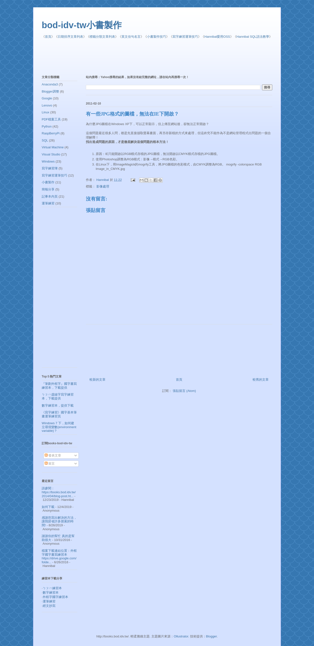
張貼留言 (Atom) (184, 391)
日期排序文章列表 (70, 36)
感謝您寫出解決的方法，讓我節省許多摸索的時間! (59, 521)
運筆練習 (48, 203)
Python (47, 126)
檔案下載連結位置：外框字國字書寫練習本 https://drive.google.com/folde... (59, 556)
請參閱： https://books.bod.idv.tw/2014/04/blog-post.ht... (59, 492)
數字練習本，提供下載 (58, 405)
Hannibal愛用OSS (217, 36)
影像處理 (102, 186)
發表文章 (53, 455)
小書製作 (48, 182)
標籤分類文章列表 (102, 36)
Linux (45, 112)
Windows (48, 161)
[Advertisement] (161, 57)
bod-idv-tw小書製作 (82, 25)
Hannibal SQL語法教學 (252, 36)
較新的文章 (97, 379)
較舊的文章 (261, 379)
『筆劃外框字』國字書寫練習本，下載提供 (59, 385)
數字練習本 (51, 592)
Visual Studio (51, 154)
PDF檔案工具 (51, 119)
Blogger (211, 636)
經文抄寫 (49, 606)
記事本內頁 (50, 196)
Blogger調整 (50, 91)
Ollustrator (181, 636)
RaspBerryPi (51, 133)
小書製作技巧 (156, 36)
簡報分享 (48, 189)
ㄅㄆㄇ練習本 (52, 588)
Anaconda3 (50, 84)
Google (47, 98)
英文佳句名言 (131, 36)
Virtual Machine (53, 147)
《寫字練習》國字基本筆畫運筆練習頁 (59, 414)
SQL (45, 140)
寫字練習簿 (50, 168)
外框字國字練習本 (55, 597)
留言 (50, 463)
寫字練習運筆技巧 (185, 36)
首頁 (48, 36)
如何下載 (48, 507)
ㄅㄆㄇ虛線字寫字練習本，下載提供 (58, 396)
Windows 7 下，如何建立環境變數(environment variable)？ (59, 427)
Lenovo (47, 105)
